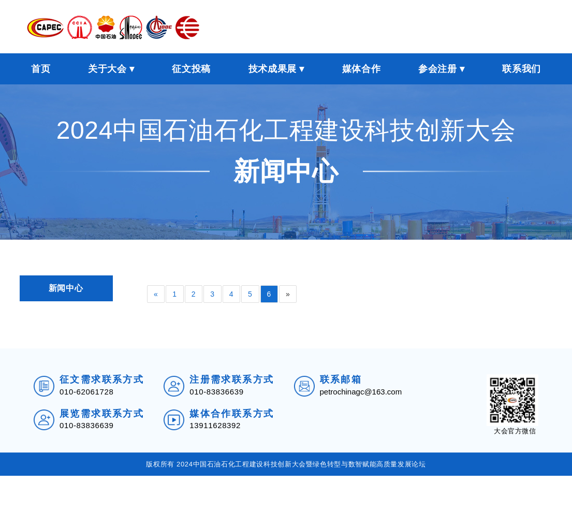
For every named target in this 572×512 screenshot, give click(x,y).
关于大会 (107, 66)
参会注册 (437, 66)
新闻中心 (66, 285)
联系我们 (521, 66)
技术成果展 (272, 66)
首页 (40, 66)
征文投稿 (191, 66)
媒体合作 (361, 66)
